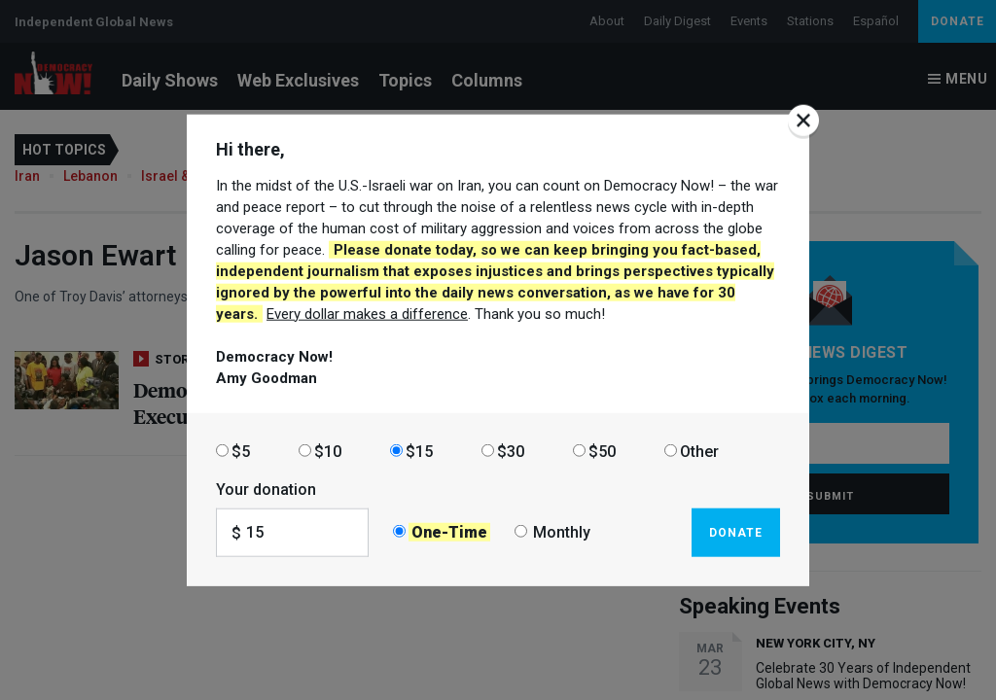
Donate (736, 532)
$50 (602, 450)
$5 (240, 450)
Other (699, 450)
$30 (510, 450)
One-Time (449, 532)
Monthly (561, 532)
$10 (327, 450)
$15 (419, 450)
